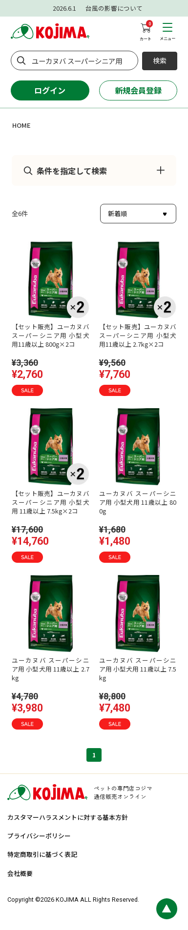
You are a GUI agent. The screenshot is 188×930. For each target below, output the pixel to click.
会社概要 (20, 873)
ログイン (49, 90)
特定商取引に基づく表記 (42, 854)
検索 (160, 60)
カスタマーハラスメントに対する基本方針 (67, 817)
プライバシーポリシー (39, 835)
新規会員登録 (138, 90)
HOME (21, 125)
